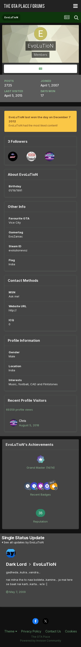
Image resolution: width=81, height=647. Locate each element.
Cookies (71, 631)
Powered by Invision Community (40, 640)
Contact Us (53, 631)
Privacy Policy (31, 631)
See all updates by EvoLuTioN (23, 542)
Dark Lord (16, 564)
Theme (10, 631)
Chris (22, 421)
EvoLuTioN (44, 564)
